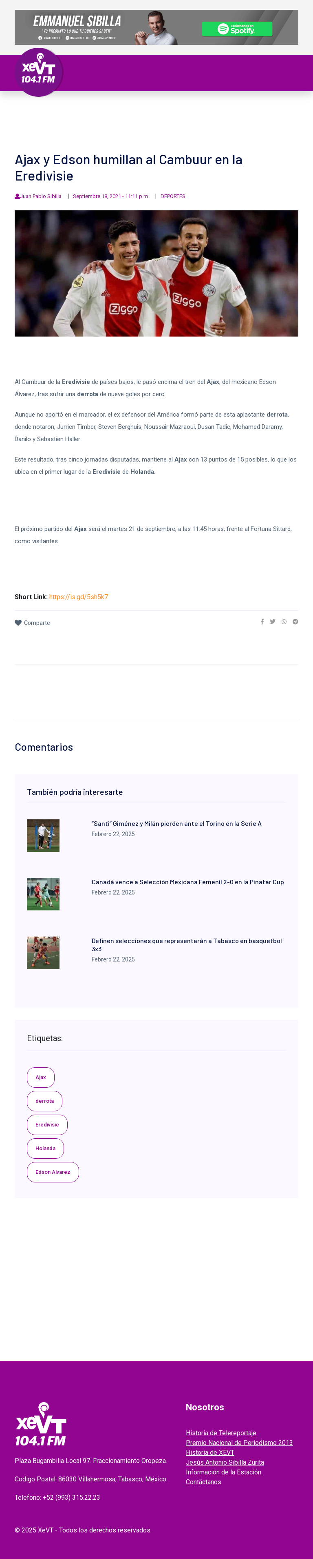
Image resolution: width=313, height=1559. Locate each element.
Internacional (196, 108)
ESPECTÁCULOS (79, 117)
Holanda (45, 1148)
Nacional (153, 108)
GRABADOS (184, 117)
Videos (117, 117)
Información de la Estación (223, 1472)
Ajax (40, 1077)
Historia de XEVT (210, 1452)
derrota (44, 1101)
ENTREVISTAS (224, 117)
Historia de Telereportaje (221, 1433)
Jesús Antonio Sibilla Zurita (225, 1462)
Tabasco (89, 108)
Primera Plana (47, 108)
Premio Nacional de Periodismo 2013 (239, 1443)
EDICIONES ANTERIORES (57, 127)
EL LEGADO (147, 117)
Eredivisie (47, 1125)
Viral (268, 108)
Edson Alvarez (53, 1172)
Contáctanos (203, 1482)
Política (120, 108)
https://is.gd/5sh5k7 (78, 597)
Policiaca (240, 108)
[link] (262, 621)
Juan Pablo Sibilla (41, 196)
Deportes (38, 117)
